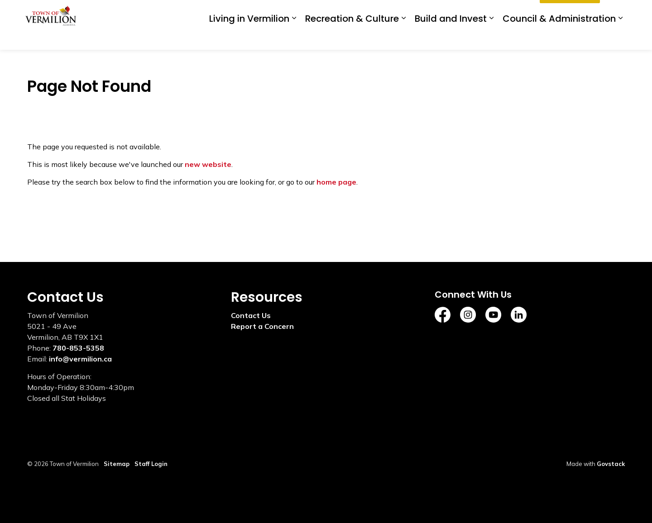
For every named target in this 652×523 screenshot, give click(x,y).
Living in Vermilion (249, 37)
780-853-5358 (78, 347)
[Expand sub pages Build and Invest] (491, 37)
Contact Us (251, 315)
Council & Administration (559, 37)
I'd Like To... (569, 13)
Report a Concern (262, 326)
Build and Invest (451, 37)
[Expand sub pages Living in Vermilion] (293, 37)
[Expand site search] (616, 12)
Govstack (611, 463)
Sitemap (116, 463)
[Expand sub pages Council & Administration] (620, 37)
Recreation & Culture (352, 37)
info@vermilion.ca (80, 358)
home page (336, 181)
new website (208, 164)
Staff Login (151, 463)
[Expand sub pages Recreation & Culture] (403, 37)
